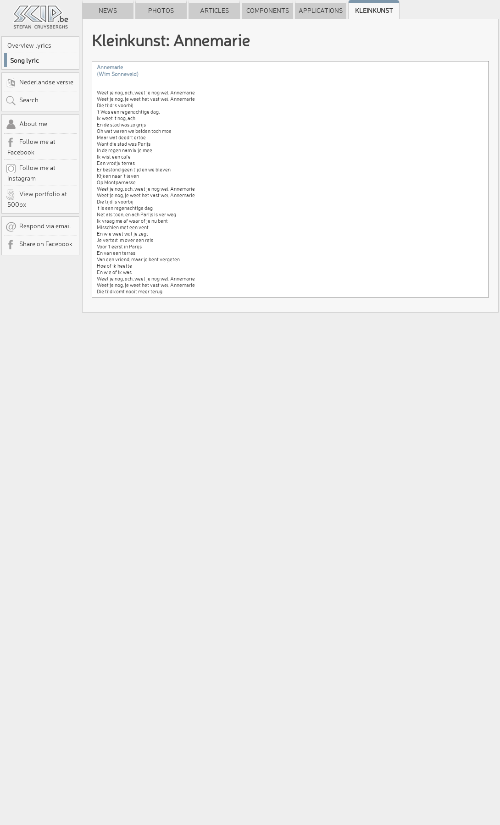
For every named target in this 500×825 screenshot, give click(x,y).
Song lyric (24, 60)
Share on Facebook (39, 244)
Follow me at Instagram (31, 172)
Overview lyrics (29, 45)
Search (22, 100)
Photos (161, 10)
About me (26, 124)
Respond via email (38, 226)
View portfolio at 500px (36, 199)
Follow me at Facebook (31, 146)
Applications (321, 10)
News (108, 10)
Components (267, 10)
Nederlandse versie (39, 82)
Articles (214, 10)
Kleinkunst (374, 10)
